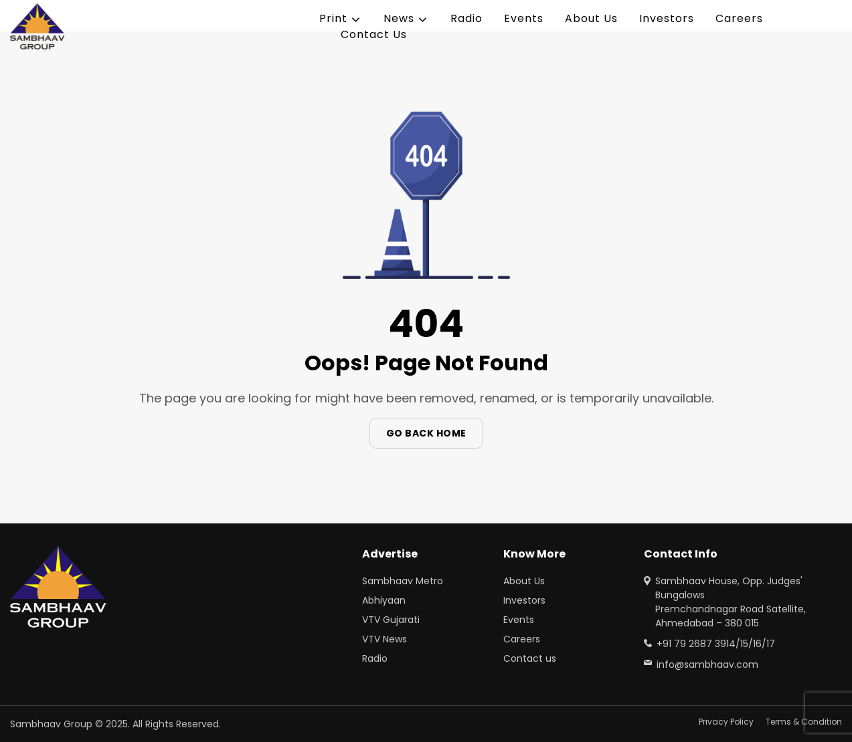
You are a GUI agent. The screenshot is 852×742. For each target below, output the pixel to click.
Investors (666, 18)
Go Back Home (426, 433)
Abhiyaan (384, 600)
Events (523, 18)
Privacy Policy (726, 721)
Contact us (529, 658)
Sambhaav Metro (402, 581)
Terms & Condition (804, 721)
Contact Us (374, 34)
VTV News (384, 639)
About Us (591, 18)
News (399, 18)
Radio (466, 18)
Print (333, 18)
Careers (739, 18)
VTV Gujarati (391, 619)
